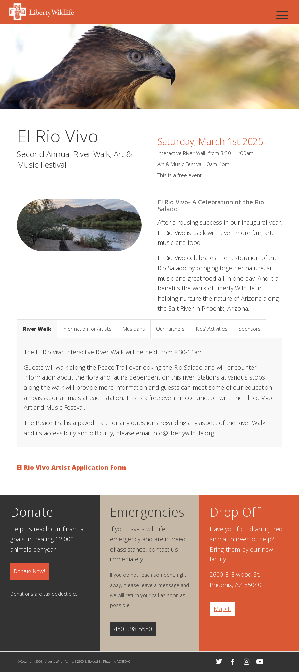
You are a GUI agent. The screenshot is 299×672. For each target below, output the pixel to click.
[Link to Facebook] (233, 662)
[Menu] (282, 15)
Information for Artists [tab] (87, 328)
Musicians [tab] (134, 328)
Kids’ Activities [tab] (212, 328)
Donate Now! (29, 571)
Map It (222, 609)
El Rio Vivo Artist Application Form (71, 467)
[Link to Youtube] (260, 662)
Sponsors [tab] (250, 328)
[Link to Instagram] (246, 662)
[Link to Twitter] (219, 662)
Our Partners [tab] (170, 328)
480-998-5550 (133, 629)
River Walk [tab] (37, 328)
